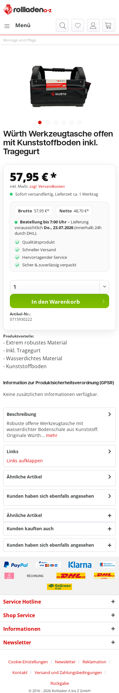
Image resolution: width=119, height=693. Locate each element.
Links (12, 451)
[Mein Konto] (93, 25)
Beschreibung (21, 414)
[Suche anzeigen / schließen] (62, 25)
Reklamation (94, 662)
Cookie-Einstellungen (28, 662)
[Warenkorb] (108, 25)
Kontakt (20, 672)
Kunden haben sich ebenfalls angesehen (50, 496)
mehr (51, 435)
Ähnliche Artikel (24, 477)
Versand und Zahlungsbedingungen (68, 672)
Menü (17, 24)
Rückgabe (59, 683)
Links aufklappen (25, 461)
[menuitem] (17, 25)
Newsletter (65, 662)
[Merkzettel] (77, 25)
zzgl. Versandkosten (47, 186)
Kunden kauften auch (30, 529)
